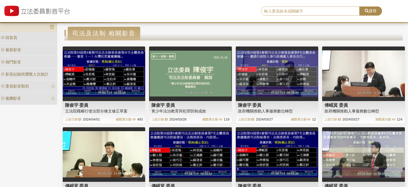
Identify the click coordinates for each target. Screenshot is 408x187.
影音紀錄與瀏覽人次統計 (24, 74)
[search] (310, 11)
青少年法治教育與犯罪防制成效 (178, 111)
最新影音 (11, 50)
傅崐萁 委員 (336, 105)
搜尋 (371, 11)
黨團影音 (11, 98)
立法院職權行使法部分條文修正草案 (96, 111)
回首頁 (9, 37)
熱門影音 (11, 62)
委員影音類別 (15, 86)
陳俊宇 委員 (76, 105)
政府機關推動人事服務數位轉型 (265, 111)
